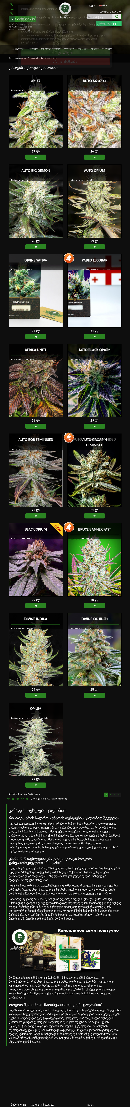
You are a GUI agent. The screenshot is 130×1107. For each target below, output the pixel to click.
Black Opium (35, 529)
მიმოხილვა (69, 49)
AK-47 (35, 80)
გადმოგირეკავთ (22, 18)
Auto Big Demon (35, 170)
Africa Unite (36, 349)
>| (119, 794)
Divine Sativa (35, 260)
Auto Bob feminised (35, 439)
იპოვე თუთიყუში (108, 23)
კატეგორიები (18, 49)
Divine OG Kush (94, 618)
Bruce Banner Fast (94, 529)
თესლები (95, 49)
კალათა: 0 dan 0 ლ (109, 12)
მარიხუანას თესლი (17, 58)
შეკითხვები (107, 49)
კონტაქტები (82, 49)
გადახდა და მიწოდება (51, 49)
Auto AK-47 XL (94, 80)
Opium (35, 708)
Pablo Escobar (94, 260)
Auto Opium (94, 170)
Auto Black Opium (94, 349)
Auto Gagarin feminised (94, 439)
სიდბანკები (33, 49)
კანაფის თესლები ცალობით (44, 58)
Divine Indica (35, 618)
